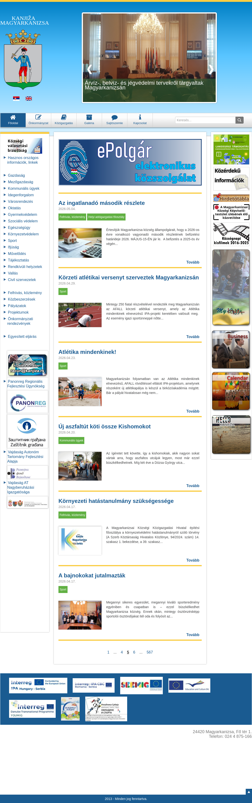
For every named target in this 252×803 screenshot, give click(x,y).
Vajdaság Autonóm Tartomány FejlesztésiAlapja (25, 456)
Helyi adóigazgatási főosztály (106, 217)
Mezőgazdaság (20, 182)
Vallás (13, 273)
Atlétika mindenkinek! (87, 352)
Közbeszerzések (21, 299)
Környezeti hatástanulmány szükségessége (116, 501)
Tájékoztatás (18, 260)
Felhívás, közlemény (25, 293)
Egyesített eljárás (22, 337)
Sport (12, 241)
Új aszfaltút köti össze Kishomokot (104, 426)
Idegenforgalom (21, 195)
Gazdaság (16, 175)
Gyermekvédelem (22, 215)
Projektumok (18, 312)
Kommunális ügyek (23, 188)
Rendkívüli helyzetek (25, 267)
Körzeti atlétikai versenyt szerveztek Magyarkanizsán (128, 277)
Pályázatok (17, 306)
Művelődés (17, 254)
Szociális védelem (23, 221)
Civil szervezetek (22, 280)
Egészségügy (19, 228)
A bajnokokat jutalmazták (91, 575)
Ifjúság (13, 247)
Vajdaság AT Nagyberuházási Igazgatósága (20, 487)
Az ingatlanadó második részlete (101, 203)
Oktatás (14, 208)
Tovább (192, 262)
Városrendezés (20, 201)
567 (150, 652)
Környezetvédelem (23, 234)
